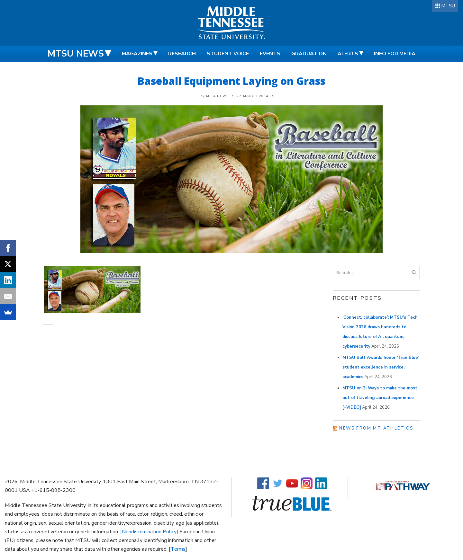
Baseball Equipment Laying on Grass (231, 81)
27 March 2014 (253, 96)
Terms (178, 549)
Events (270, 53)
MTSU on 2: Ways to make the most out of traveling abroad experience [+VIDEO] (379, 397)
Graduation (309, 53)
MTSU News (76, 54)
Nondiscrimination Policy (149, 531)
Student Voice (228, 53)
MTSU (448, 6)
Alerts (348, 53)
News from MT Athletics (376, 428)
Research (182, 53)
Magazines (137, 53)
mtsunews (217, 96)
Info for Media (394, 53)
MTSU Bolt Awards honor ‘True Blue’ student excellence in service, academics (380, 367)
